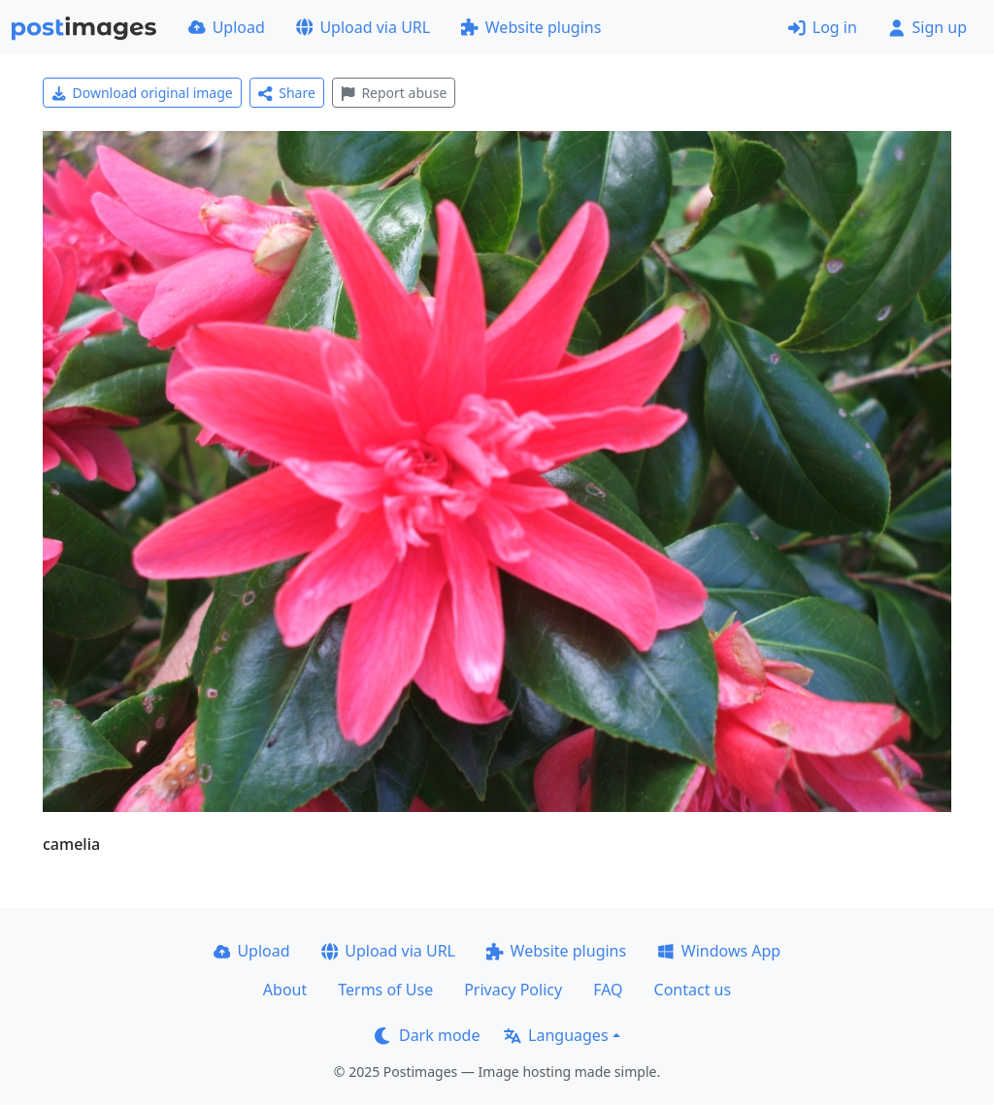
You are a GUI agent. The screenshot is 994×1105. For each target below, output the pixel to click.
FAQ (607, 989)
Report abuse (394, 92)
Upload (226, 27)
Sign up (927, 27)
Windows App (718, 950)
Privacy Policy (513, 989)
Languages (556, 1035)
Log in (822, 27)
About (285, 989)
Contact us (693, 989)
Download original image (142, 92)
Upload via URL (363, 27)
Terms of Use (385, 989)
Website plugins (531, 27)
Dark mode (427, 1035)
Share (286, 92)
